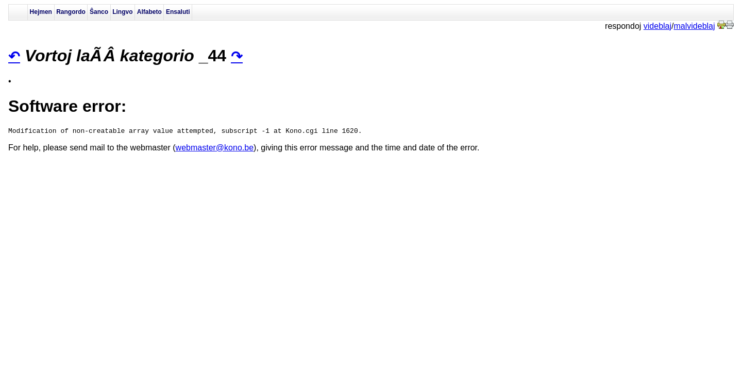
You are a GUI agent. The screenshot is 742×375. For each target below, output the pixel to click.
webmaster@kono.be (215, 149)
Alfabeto (149, 11)
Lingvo (122, 11)
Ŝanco (99, 11)
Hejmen (41, 11)
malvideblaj (694, 26)
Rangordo (71, 11)
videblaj (657, 26)
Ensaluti (178, 11)
